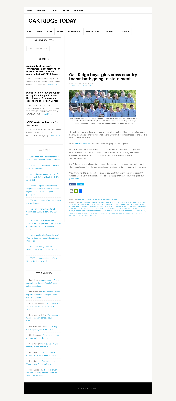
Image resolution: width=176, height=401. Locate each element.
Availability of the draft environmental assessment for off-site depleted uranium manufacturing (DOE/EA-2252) (43, 70)
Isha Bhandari (121, 206)
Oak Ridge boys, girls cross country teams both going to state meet (103, 76)
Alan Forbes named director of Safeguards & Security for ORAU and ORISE (41, 212)
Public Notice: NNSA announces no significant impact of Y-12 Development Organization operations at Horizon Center (43, 96)
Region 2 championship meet (117, 211)
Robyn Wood (110, 213)
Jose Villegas (94, 208)
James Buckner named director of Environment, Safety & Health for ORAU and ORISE (42, 177)
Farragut (84, 206)
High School (95, 200)
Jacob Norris (131, 206)
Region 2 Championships (136, 211)
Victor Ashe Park (75, 215)
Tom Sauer (139, 213)
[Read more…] (74, 179)
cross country (74, 204)
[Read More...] (52, 85)
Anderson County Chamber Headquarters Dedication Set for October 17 (43, 250)
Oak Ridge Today (52, 21)
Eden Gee (135, 204)
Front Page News (84, 200)
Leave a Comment (89, 86)
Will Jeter (93, 215)
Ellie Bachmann (75, 206)
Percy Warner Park (89, 211)
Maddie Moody (114, 208)
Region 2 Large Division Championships (83, 213)
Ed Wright (128, 204)
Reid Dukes (101, 213)
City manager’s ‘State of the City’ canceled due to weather (43, 306)
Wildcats (85, 215)
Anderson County (110, 202)
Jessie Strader (83, 208)
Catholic (133, 202)
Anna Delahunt (123, 202)
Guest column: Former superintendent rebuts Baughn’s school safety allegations (43, 283)
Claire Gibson (141, 202)
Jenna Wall (73, 208)
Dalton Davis (95, 204)
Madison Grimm (125, 208)
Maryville (135, 208)
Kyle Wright (104, 208)
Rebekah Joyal (101, 211)
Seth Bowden (120, 213)
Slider (103, 200)
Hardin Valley (110, 206)
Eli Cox (142, 204)
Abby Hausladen (85, 202)
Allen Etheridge (97, 202)
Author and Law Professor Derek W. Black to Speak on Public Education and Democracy (42, 238)
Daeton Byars (85, 204)
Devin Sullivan (118, 204)
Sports (108, 200)
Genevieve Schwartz (96, 206)
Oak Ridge (77, 211)
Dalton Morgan (106, 204)
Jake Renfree (141, 206)
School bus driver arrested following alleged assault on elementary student (41, 373)
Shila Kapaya (130, 213)
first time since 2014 (83, 144)
